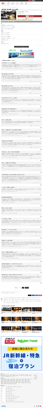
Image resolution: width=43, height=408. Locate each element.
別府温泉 (7, 382)
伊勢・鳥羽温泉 (29, 382)
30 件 (27, 11)
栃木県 (6, 388)
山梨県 (6, 391)
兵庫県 (13, 396)
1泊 (38, 297)
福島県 (20, 386)
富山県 (6, 393)
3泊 (36, 299)
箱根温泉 (26, 382)
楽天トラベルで (21, 46)
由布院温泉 (9, 383)
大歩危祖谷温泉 (5, 383)
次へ (27, 287)
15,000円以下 (5, 299)
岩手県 (11, 386)
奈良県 (15, 396)
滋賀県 (6, 396)
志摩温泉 (2, 383)
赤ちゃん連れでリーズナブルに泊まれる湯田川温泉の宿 (13, 234)
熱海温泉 (12, 383)
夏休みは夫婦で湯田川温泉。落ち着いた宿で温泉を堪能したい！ (14, 181)
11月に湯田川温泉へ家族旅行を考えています (12, 191)
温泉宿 (13, 299)
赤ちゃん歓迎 (8, 302)
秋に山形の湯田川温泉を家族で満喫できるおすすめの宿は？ (14, 246)
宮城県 (13, 386)
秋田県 (15, 386)
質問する (33, 0)
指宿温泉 (15, 383)
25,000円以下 (13, 302)
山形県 (7, 297)
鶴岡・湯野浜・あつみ (13, 297)
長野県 (9, 391)
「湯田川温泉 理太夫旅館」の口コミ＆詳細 (9, 9)
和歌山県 (18, 396)
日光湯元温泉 (22, 382)
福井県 (11, 393)
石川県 (9, 393)
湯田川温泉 (23, 297)
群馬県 (9, 388)
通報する (41, 71)
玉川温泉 (19, 382)
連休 (26, 299)
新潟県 (11, 391)
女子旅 (17, 302)
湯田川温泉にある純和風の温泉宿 (10, 202)
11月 (30, 297)
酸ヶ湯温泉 (16, 382)
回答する (30, 0)
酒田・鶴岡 (19, 297)
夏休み (27, 297)
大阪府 (11, 396)
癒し (39, 299)
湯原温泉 (5, 382)
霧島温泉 (13, 382)
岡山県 (11, 398)
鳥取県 (6, 398)
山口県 (15, 398)
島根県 (9, 398)
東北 (4, 297)
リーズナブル (34, 297)
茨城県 (11, 388)
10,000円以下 (22, 299)
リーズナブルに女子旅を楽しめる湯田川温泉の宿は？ (13, 258)
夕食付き (29, 299)
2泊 (18, 299)
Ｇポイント (36, 379)
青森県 (9, 386)
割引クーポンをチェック (29, 18)
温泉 (33, 299)
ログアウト (40, 0)
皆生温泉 (2, 382)
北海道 (6, 386)
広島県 (13, 398)
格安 (16, 299)
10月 (10, 299)
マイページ (37, 0)
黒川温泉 (10, 382)
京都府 (9, 396)
